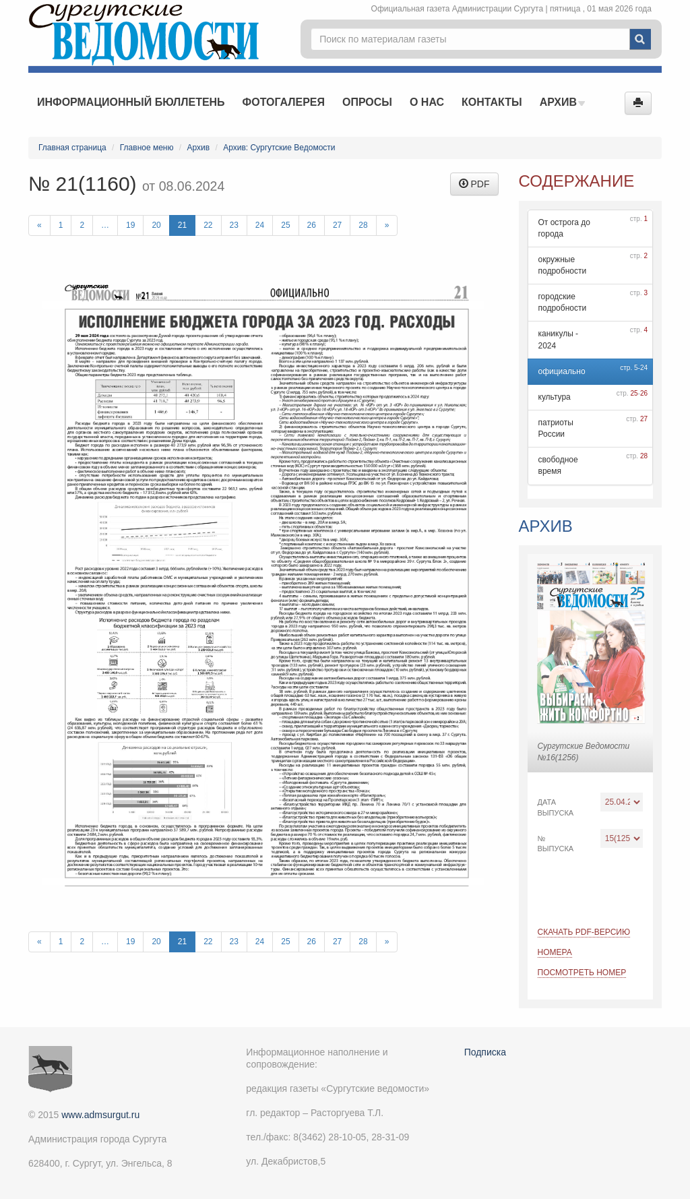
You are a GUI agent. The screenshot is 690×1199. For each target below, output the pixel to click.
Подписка (485, 1052)
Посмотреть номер (582, 972)
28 (362, 225)
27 (337, 225)
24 (259, 225)
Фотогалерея (284, 102)
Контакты (492, 102)
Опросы (367, 102)
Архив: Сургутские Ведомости (279, 147)
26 (311, 225)
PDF (474, 184)
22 (207, 225)
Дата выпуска (556, 807)
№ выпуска (556, 843)
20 (156, 225)
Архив (563, 102)
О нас (427, 102)
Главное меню (147, 147)
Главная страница (72, 147)
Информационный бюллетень (131, 102)
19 (130, 225)
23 (234, 225)
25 (285, 225)
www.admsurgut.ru (100, 1114)
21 (182, 225)
